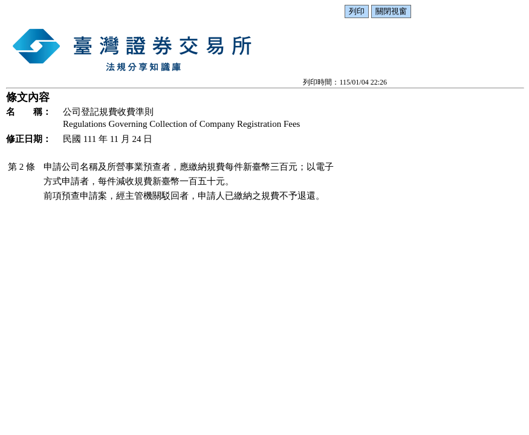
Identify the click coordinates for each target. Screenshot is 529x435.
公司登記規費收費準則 (108, 112)
